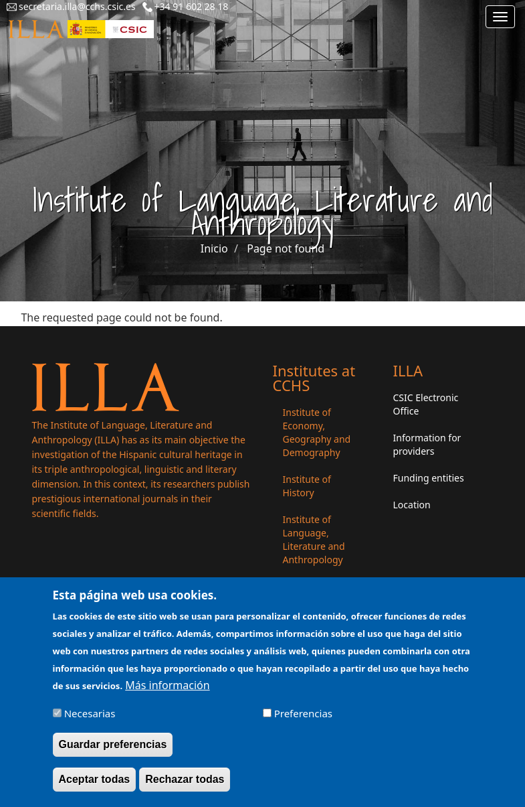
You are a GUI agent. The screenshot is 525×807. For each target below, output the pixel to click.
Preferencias (303, 718)
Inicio (214, 248)
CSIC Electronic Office (426, 404)
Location (412, 504)
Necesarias (90, 718)
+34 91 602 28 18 (191, 6)
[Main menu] (500, 16)
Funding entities (428, 477)
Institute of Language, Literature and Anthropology (314, 539)
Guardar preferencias (113, 749)
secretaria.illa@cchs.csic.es (77, 6)
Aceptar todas (94, 784)
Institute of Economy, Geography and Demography (317, 432)
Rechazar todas (184, 784)
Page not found (285, 248)
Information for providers (427, 444)
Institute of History (307, 486)
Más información (167, 690)
